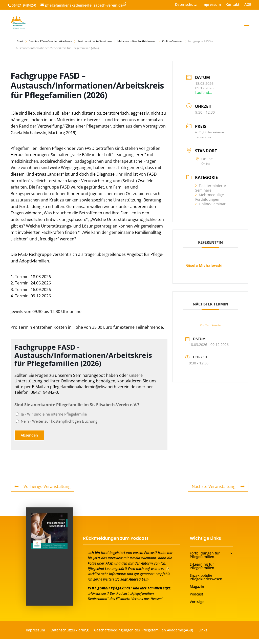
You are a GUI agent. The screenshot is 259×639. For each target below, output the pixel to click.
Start (20, 41)
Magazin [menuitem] (197, 587)
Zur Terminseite (210, 325)
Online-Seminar (172, 41)
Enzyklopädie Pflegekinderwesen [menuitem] (206, 577)
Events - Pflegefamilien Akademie (50, 41)
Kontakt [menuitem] (233, 5)
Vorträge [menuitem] (197, 602)
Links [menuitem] (203, 630)
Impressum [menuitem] (211, 5)
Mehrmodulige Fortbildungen (137, 41)
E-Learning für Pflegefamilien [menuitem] (202, 566)
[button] (247, 29)
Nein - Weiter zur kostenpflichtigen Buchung (59, 421)
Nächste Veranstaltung (218, 486)
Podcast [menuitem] (196, 594)
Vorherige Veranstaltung (42, 486)
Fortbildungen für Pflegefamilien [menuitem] (205, 555)
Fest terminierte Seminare (95, 41)
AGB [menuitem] (247, 5)
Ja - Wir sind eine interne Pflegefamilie (54, 414)
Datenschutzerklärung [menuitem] (70, 630)
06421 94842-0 (24, 5)
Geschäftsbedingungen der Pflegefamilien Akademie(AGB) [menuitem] (143, 630)
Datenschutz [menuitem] (186, 5)
